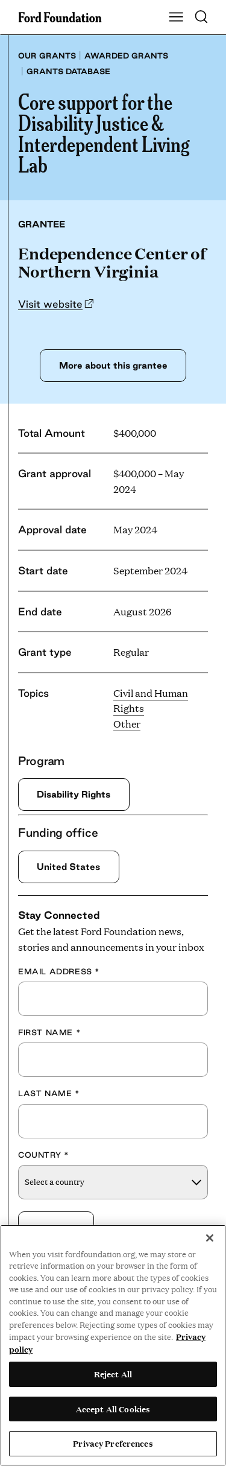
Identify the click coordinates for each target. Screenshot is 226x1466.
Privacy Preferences (112, 1443)
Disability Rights (73, 794)
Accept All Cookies (113, 1409)
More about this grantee (113, 365)
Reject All (113, 1374)
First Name (49, 1032)
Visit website (50, 303)
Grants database (68, 71)
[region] (113, 1345)
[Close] (209, 1238)
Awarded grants (126, 55)
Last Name (49, 1094)
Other (126, 724)
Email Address (59, 971)
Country (43, 1154)
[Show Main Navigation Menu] (176, 17)
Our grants (47, 55)
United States (68, 867)
